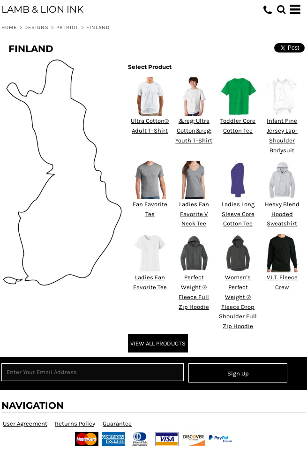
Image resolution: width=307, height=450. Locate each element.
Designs (36, 27)
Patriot (67, 27)
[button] (281, 9)
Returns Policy (75, 423)
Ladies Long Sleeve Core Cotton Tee (238, 214)
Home (9, 27)
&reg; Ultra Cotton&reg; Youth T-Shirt (193, 130)
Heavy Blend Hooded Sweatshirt (282, 214)
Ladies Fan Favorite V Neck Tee (194, 214)
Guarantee (117, 423)
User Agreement (25, 423)
